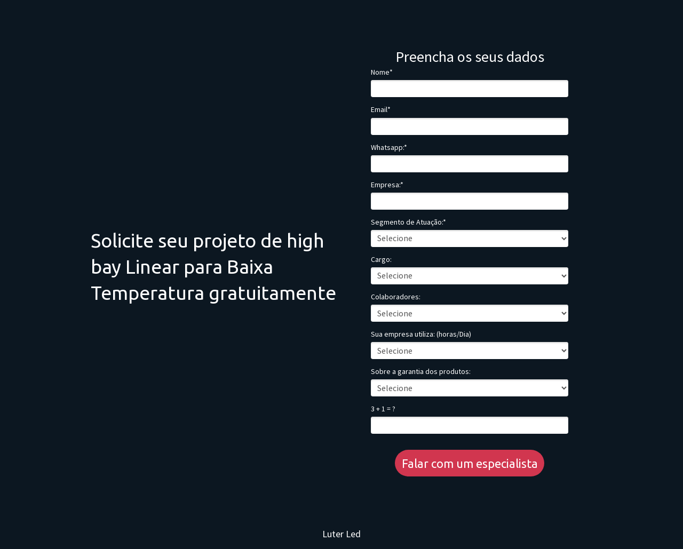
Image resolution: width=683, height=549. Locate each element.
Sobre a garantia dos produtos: (421, 371)
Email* (381, 109)
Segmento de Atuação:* (408, 222)
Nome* (382, 72)
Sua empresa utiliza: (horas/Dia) (421, 334)
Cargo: (381, 259)
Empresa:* (387, 184)
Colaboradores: (395, 296)
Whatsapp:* (389, 147)
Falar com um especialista (470, 463)
